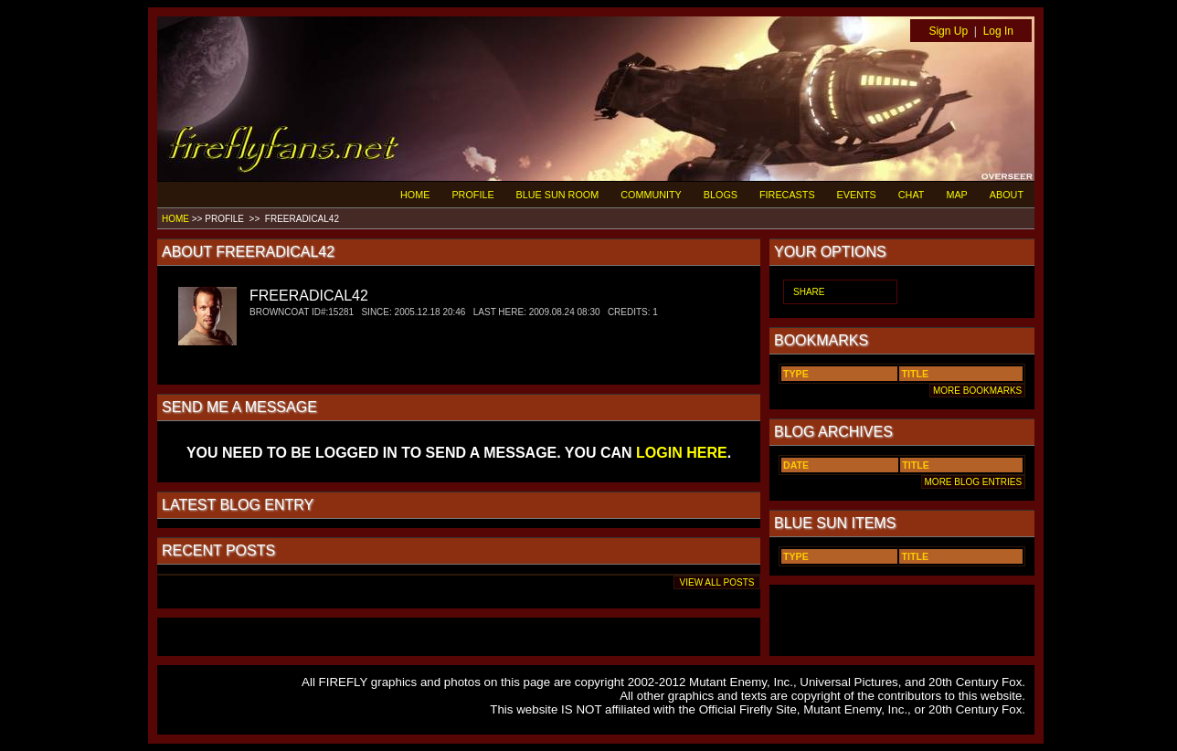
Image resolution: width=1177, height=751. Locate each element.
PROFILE (472, 194)
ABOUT (1006, 194)
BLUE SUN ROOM (557, 194)
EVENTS (856, 194)
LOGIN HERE (681, 452)
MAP (956, 194)
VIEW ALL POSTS (716, 582)
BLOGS (720, 194)
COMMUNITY (651, 194)
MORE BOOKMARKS (977, 391)
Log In (998, 31)
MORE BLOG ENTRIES (973, 482)
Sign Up (948, 31)
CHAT (911, 194)
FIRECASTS (787, 194)
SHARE (808, 292)
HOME (414, 194)
